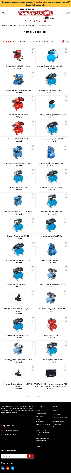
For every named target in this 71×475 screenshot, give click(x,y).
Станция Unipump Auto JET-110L (18, 337)
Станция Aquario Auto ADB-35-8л (51, 165)
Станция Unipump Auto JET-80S (51, 189)
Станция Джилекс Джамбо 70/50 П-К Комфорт (18, 387)
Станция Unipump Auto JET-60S (51, 141)
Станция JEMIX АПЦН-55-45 (18, 141)
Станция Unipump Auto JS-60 (18, 189)
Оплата (55, 412)
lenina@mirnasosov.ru (11, 432)
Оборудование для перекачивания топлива (43, 442)
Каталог (39, 408)
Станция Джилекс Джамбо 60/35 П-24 (52, 286)
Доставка (56, 416)
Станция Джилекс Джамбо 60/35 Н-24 (18, 361)
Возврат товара (58, 423)
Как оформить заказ (60, 419)
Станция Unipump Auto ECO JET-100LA (18, 213)
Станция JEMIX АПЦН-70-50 (52, 337)
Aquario (37, 2)
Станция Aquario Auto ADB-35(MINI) (18, 92)
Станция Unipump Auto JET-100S (18, 262)
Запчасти (39, 448)
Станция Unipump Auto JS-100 (18, 238)
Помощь (56, 408)
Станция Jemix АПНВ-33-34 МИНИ (18, 68)
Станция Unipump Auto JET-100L (18, 286)
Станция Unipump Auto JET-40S (50, 92)
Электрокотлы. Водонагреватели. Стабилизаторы (42, 434)
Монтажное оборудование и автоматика (41, 420)
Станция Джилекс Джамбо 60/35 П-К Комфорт (18, 312)
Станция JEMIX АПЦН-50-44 (18, 116)
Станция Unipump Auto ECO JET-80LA (17, 165)
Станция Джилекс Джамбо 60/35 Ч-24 (51, 310)
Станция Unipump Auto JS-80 (51, 213)
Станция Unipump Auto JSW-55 (52, 361)
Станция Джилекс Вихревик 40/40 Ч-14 (51, 68)
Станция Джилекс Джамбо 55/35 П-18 (52, 116)
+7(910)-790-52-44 (35, 23)
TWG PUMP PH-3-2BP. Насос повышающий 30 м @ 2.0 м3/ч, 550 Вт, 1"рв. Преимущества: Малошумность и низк (50, 387)
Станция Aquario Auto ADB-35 (52, 262)
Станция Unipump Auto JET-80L (50, 238)
